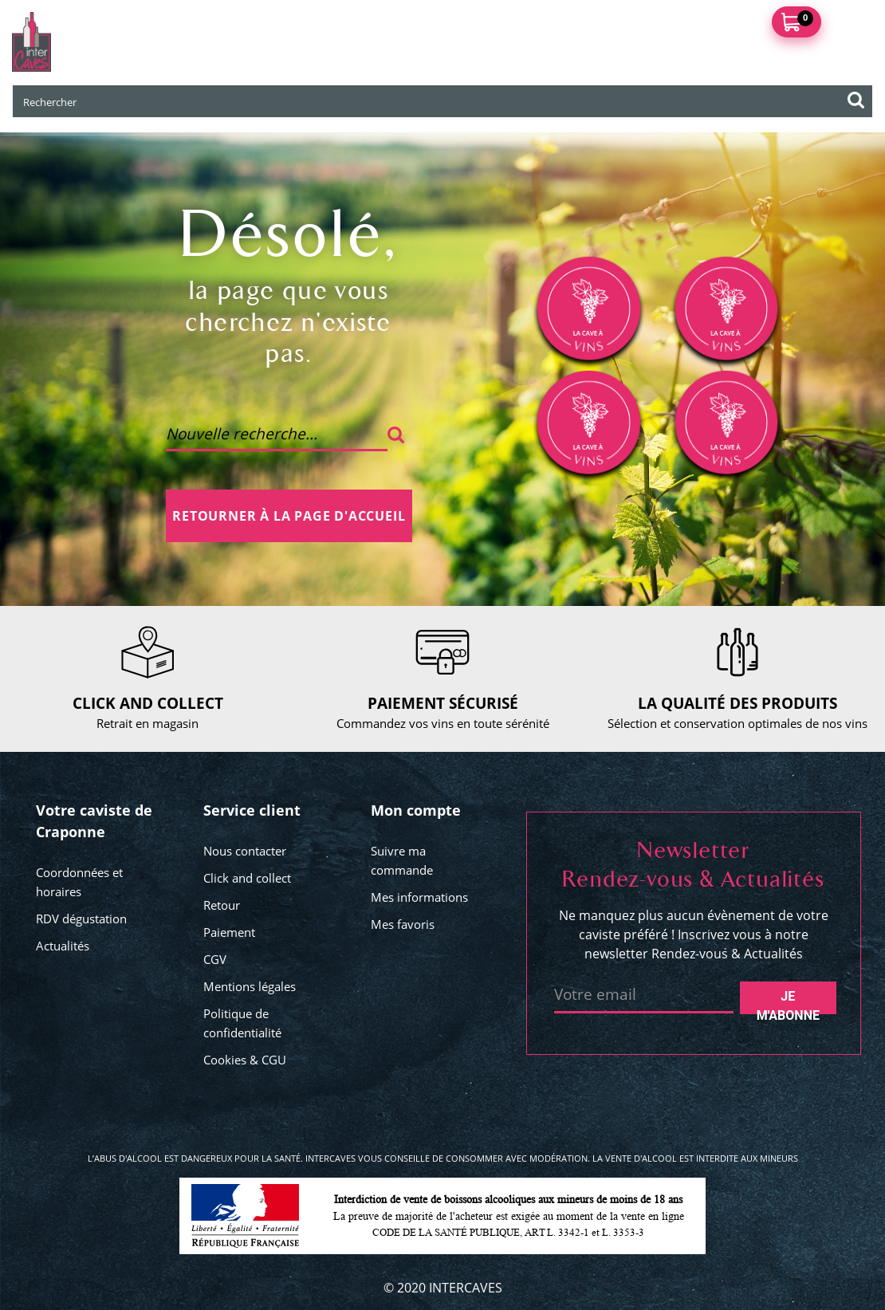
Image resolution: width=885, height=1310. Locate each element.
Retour (221, 905)
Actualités (62, 946)
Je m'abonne (788, 1001)
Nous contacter (244, 851)
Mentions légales (249, 986)
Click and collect (247, 878)
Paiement (229, 932)
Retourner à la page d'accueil (288, 516)
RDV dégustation (81, 918)
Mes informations (419, 897)
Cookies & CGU (244, 1060)
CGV (214, 959)
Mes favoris (403, 924)
